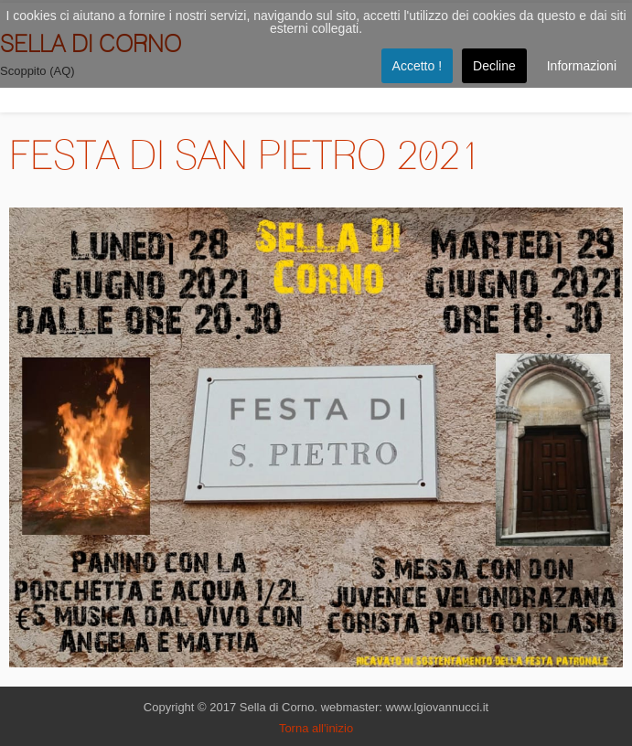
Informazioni (581, 66)
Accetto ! (417, 66)
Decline (494, 66)
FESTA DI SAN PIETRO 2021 (245, 154)
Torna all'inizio (316, 728)
